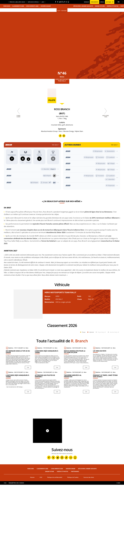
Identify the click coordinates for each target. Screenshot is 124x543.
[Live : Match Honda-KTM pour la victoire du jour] (76, 416)
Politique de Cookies (72, 535)
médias (102, 2)
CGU (41, 535)
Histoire (32, 535)
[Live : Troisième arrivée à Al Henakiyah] (76, 440)
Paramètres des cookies (16, 541)
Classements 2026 (18, 6)
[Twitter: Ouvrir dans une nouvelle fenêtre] (57, 2)
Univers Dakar (70, 527)
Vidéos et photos (112, 6)
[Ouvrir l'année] (32, 169)
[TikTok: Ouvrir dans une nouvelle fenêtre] (64, 2)
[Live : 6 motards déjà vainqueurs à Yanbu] (47, 416)
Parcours (30, 527)
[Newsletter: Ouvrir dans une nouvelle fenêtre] (66, 2)
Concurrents (94, 2)
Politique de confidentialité (54, 535)
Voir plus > (55, 145)
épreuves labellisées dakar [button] (17, 2)
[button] (119, 2)
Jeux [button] (43, 2)
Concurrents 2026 (32, 6)
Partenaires (75, 530)
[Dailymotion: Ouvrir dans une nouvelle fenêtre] (60, 2)
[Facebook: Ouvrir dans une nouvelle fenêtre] (55, 2)
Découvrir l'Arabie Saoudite (83, 6)
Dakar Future (100, 6)
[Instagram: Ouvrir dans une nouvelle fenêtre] (62, 2)
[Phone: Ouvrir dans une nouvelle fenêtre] (68, 2)
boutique (109, 2)
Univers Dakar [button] (45, 6)
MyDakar (86, 2)
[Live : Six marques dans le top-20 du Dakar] (18, 416)
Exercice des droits (89, 535)
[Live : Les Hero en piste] (105, 416)
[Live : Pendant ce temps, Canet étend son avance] (105, 440)
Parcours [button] (6, 6)
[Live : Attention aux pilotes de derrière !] (47, 440)
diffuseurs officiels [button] (33, 2)
